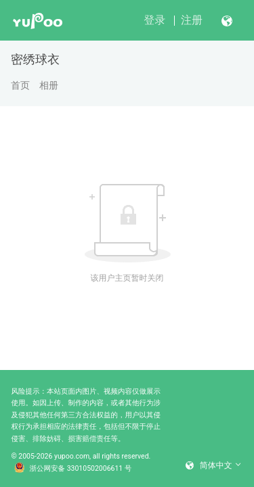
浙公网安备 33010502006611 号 (73, 469)
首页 (20, 85)
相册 (48, 85)
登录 (154, 20)
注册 (192, 20)
